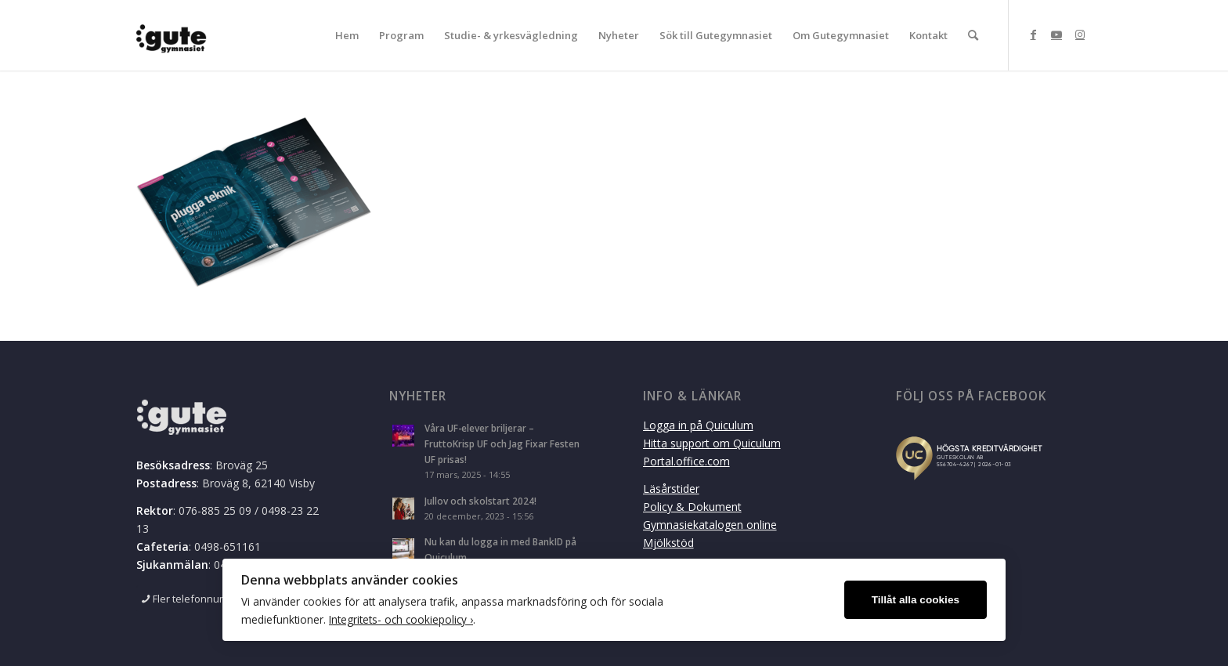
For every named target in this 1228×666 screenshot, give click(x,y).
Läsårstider (671, 488)
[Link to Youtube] (1056, 34)
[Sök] (973, 35)
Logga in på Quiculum (698, 425)
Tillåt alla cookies (915, 600)
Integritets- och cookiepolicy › (401, 619)
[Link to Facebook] (1033, 34)
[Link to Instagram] (1080, 34)
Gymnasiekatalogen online (710, 524)
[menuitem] (347, 35)
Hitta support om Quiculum (712, 443)
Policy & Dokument (692, 506)
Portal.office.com (686, 461)
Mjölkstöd (668, 542)
